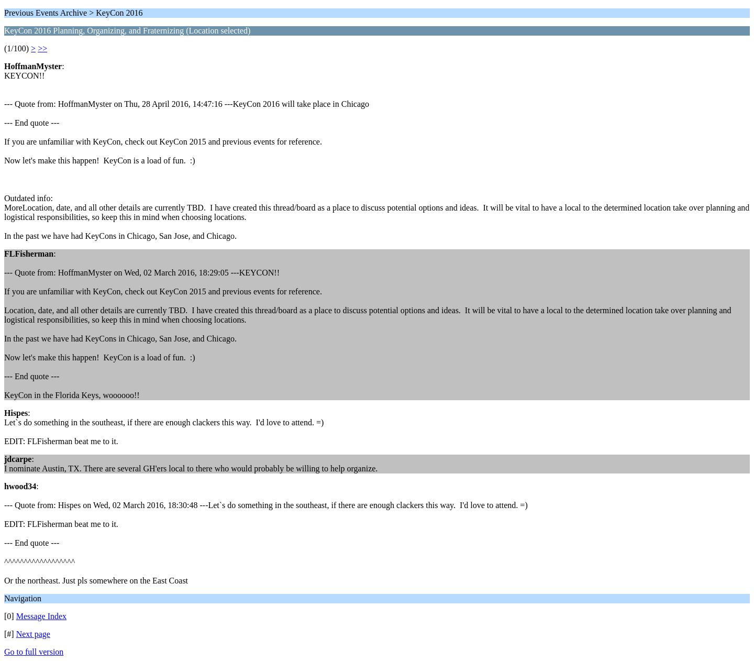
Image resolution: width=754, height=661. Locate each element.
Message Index (41, 616)
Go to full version (33, 651)
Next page (33, 634)
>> (42, 48)
